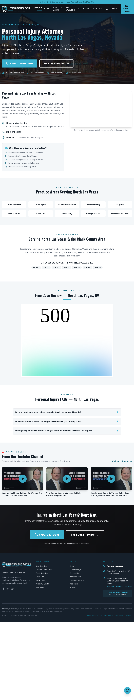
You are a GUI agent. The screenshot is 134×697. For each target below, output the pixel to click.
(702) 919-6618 (13, 132)
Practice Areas (58, 8)
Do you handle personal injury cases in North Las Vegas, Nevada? (67, 412)
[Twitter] (8, 588)
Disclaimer (74, 584)
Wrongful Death (42, 584)
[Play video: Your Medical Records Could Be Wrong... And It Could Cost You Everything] (22, 478)
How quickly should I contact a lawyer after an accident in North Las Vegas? (67, 430)
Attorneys (84, 9)
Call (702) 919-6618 (19, 63)
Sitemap (73, 587)
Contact (97, 9)
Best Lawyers (70, 8)
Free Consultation (56, 63)
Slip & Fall (40, 577)
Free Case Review (85, 534)
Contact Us (74, 573)
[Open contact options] (127, 690)
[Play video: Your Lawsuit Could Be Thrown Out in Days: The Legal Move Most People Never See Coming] (111, 478)
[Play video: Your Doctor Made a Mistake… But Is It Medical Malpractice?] (67, 478)
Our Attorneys (75, 570)
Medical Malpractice (44, 570)
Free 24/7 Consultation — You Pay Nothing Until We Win (67, 2)
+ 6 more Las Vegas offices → (119, 586)
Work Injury (40, 580)
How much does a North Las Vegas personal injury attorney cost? (67, 421)
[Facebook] (3, 588)
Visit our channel (122, 461)
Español (111, 9)
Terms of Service (77, 580)
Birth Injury (40, 587)
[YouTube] (12, 588)
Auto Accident (41, 566)
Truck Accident (42, 573)
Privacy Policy (75, 577)
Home (47, 9)
